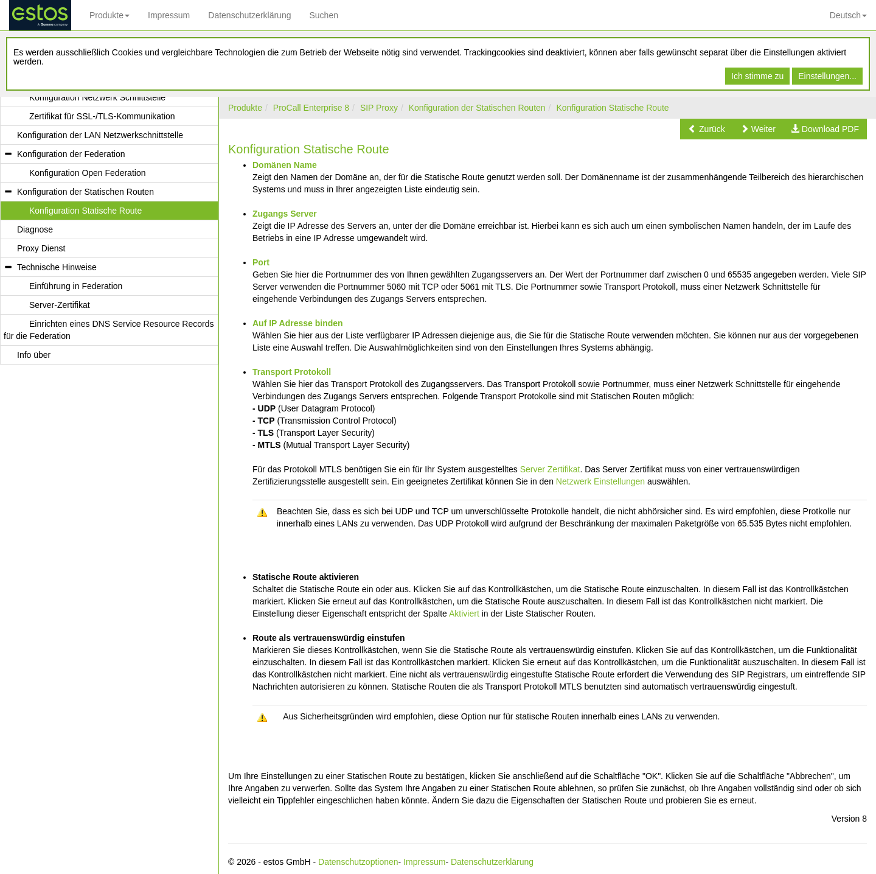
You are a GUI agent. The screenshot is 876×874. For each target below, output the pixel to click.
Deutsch (848, 15)
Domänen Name (284, 165)
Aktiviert (464, 613)
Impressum (169, 15)
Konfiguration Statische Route (612, 108)
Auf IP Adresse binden (297, 323)
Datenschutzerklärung (249, 15)
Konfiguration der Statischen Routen (477, 108)
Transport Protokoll (291, 372)
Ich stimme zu (757, 76)
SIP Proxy (379, 108)
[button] (706, 129)
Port (260, 262)
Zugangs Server (284, 213)
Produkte (109, 15)
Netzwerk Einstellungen (600, 481)
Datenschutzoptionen (358, 862)
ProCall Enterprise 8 (311, 108)
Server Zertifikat (550, 469)
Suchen (323, 15)
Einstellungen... (827, 76)
